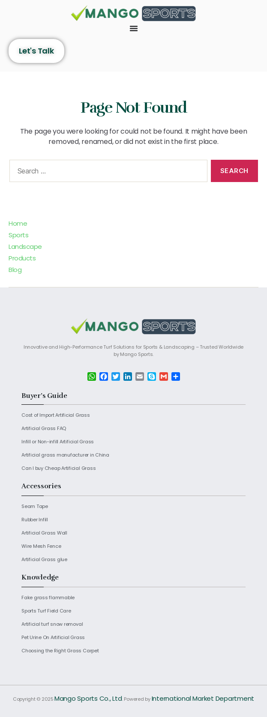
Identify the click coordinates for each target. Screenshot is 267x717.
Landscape (25, 246)
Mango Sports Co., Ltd (88, 698)
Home (18, 223)
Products (22, 258)
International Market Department (203, 698)
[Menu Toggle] (133, 28)
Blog (15, 269)
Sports (18, 234)
